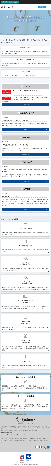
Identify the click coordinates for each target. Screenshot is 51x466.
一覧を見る (25, 104)
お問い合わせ (42, 6)
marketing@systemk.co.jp (8, 432)
